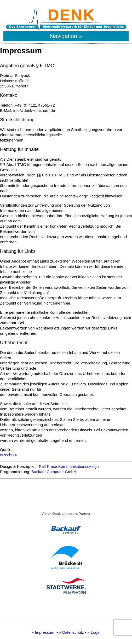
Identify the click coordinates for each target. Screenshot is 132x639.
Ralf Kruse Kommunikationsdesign (69, 466)
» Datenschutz (71, 632)
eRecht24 (8, 455)
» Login (94, 632)
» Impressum (43, 632)
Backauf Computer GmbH (53, 471)
